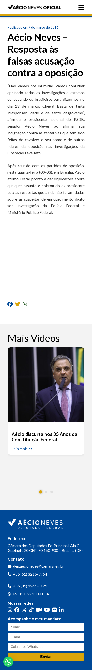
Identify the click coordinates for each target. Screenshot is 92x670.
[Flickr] (54, 609)
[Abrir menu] (82, 7)
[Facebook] (16, 609)
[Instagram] (10, 609)
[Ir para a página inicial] (36, 523)
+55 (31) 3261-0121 (30, 586)
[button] (40, 492)
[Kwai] (39, 609)
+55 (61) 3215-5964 (30, 574)
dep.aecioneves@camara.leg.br (38, 566)
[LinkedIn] (61, 609)
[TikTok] (31, 609)
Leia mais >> (22, 448)
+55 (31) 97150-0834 (31, 594)
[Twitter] (24, 609)
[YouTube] (47, 609)
